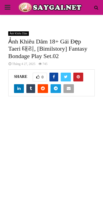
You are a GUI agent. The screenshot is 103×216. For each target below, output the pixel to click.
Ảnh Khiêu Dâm (18, 33)
